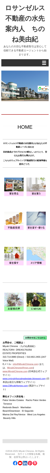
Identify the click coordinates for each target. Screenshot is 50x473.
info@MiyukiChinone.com (25, 364)
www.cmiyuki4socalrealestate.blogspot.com (24, 378)
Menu (44, 63)
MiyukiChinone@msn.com (20, 368)
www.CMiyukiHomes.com (15, 385)
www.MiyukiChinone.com (15, 371)
